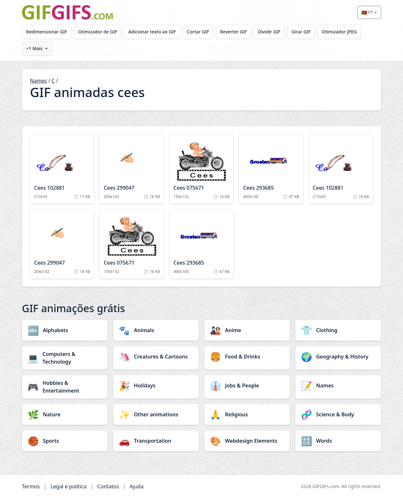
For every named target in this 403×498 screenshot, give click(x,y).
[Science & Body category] (338, 414)
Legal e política (69, 486)
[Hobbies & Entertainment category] (65, 386)
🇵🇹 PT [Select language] (367, 12)
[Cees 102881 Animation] (62, 169)
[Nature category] (65, 414)
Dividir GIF (271, 32)
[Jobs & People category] (247, 385)
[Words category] (338, 440)
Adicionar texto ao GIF (153, 32)
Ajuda (137, 486)
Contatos (108, 486)
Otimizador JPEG (342, 32)
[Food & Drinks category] (247, 356)
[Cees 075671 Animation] (201, 169)
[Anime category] (247, 330)
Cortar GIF (200, 32)
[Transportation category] (156, 440)
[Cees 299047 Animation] (132, 169)
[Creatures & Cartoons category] (156, 356)
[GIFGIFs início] (67, 12)
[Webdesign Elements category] (247, 440)
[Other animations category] (156, 414)
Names (38, 80)
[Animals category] (156, 330)
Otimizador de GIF (98, 32)
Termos (31, 486)
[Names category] (338, 385)
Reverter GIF (235, 32)
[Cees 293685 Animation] (271, 169)
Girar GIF (304, 32)
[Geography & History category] (338, 356)
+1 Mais (34, 48)
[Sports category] (65, 440)
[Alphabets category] (65, 330)
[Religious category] (247, 414)
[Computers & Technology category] (65, 357)
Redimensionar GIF (46, 32)
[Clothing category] (338, 330)
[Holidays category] (156, 385)
